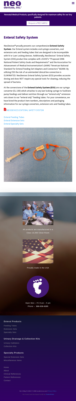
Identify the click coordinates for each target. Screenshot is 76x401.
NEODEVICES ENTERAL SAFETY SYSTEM (24, 110)
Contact (7, 380)
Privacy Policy (52, 391)
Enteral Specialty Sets (14, 123)
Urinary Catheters (11, 343)
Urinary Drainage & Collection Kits (22, 339)
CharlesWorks (50, 394)
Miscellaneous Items (13, 360)
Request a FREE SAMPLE (38, 23)
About (6, 371)
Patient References (12, 377)
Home (6, 367)
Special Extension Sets (14, 357)
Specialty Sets (10, 332)
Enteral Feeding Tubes (14, 117)
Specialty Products (14, 353)
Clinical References (12, 374)
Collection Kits (10, 346)
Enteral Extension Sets (14, 120)
